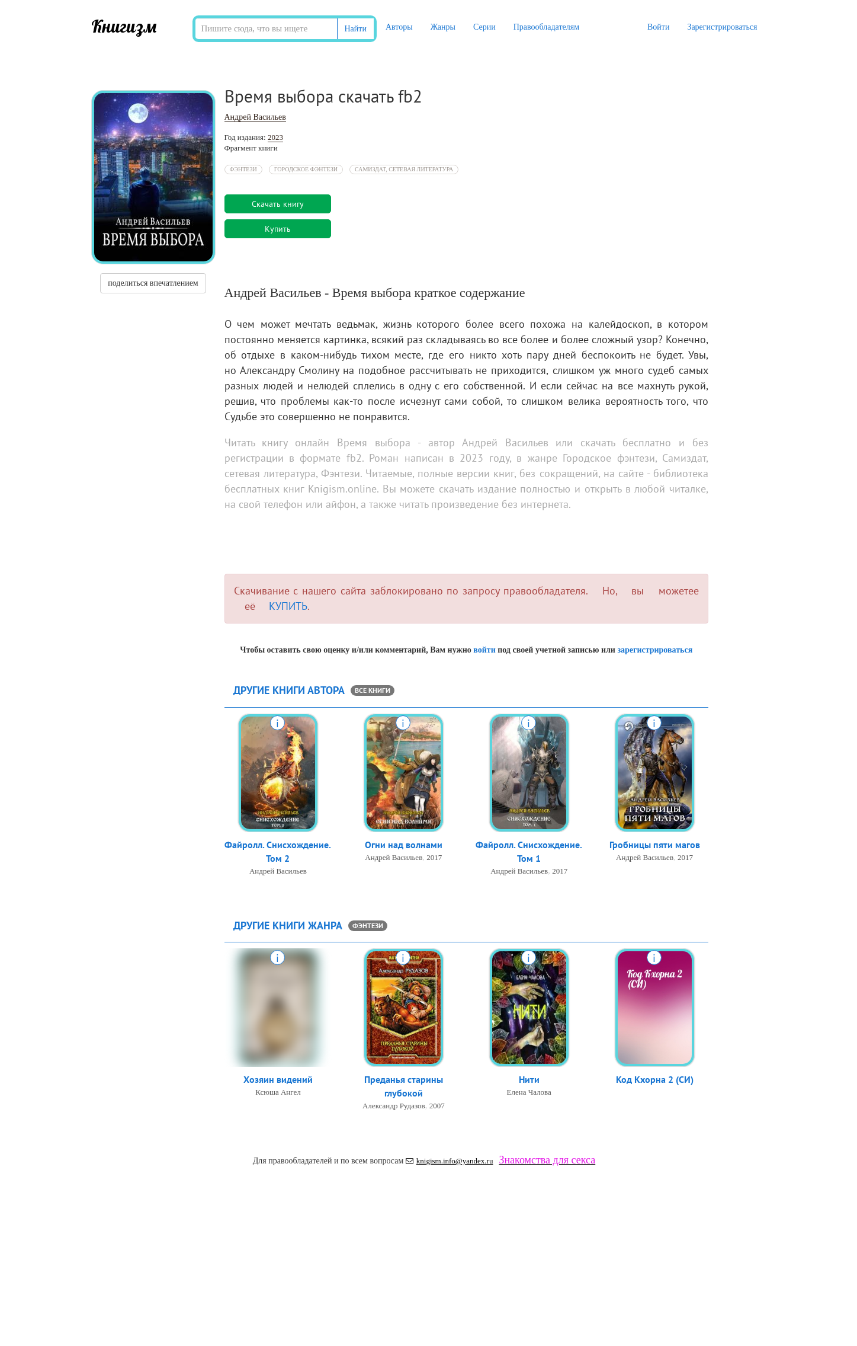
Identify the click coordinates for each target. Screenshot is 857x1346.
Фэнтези (243, 169)
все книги (372, 690)
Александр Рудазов (393, 1105)
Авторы (399, 27)
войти (484, 649)
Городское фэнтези (306, 169)
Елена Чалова (529, 1092)
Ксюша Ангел (278, 1092)
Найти (356, 28)
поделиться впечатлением (153, 283)
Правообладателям (546, 27)
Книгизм (124, 26)
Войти (658, 27)
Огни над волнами (403, 845)
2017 (434, 857)
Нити (529, 1079)
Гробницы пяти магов (654, 845)
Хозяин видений (278, 1079)
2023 (275, 137)
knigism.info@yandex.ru (449, 1160)
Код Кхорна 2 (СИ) (655, 1079)
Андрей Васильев (255, 117)
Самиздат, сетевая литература (404, 169)
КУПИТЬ (288, 606)
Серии (484, 27)
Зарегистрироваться (722, 27)
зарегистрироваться (654, 649)
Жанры (443, 27)
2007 (437, 1105)
